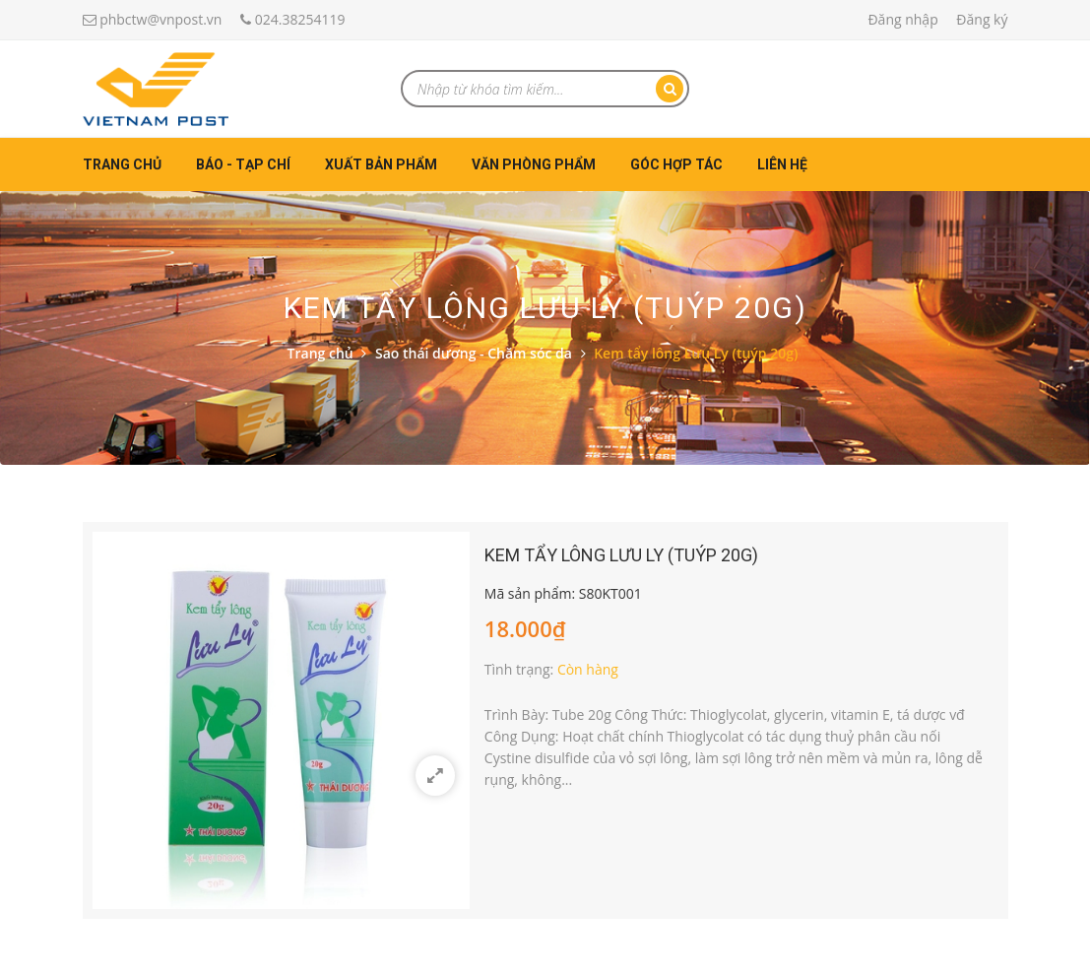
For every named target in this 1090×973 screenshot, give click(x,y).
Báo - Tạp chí (243, 164)
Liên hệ (782, 164)
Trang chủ (122, 164)
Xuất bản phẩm (381, 164)
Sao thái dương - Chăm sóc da (473, 353)
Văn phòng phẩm (534, 164)
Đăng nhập (902, 19)
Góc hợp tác (676, 164)
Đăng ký (981, 19)
